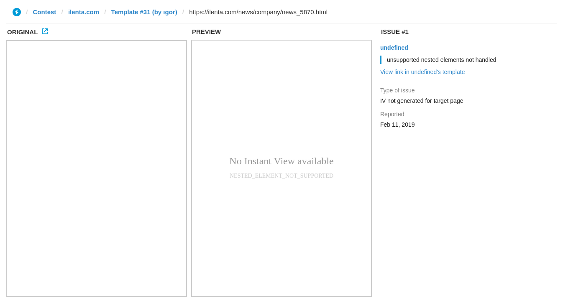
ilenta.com (83, 11)
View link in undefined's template (422, 72)
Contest (44, 11)
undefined (394, 47)
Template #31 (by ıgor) (144, 11)
